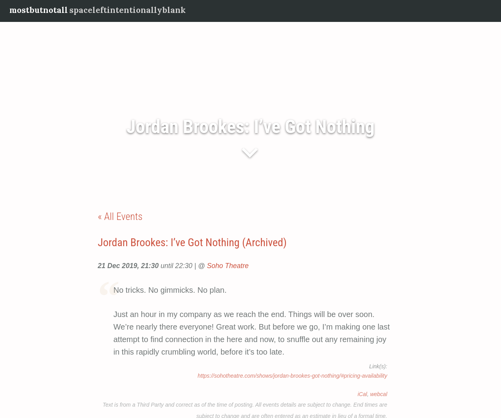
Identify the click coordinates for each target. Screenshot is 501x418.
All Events (123, 216)
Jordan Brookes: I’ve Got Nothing (250, 126)
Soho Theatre (228, 266)
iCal (362, 394)
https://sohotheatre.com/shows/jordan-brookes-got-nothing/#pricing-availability (292, 376)
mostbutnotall (38, 10)
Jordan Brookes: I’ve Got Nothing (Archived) (192, 242)
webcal (378, 394)
